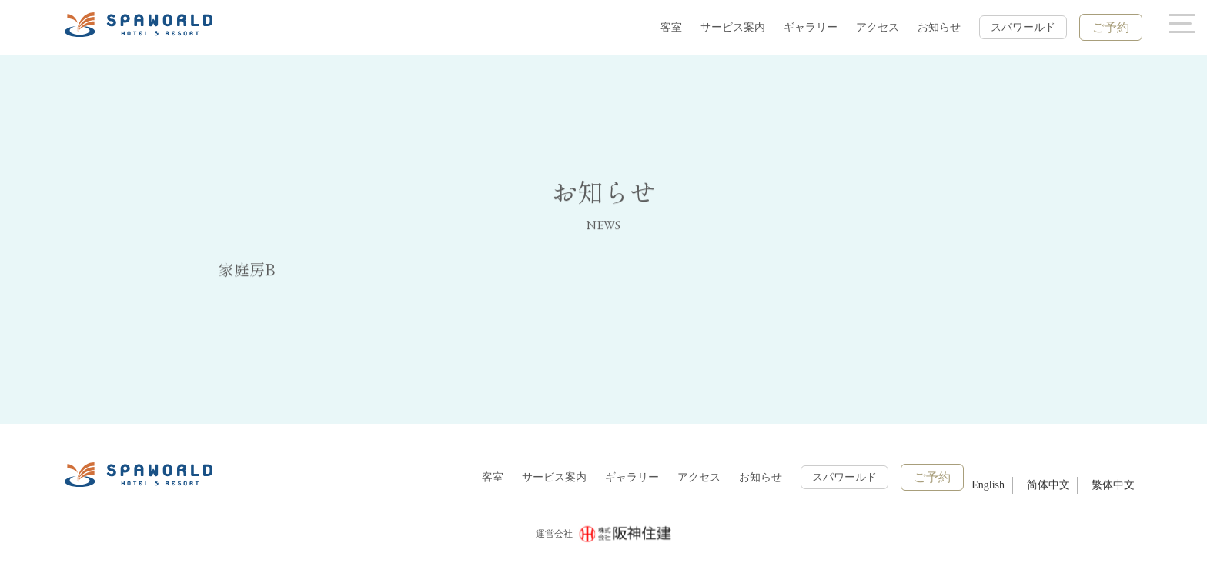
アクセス (877, 27)
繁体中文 (1113, 485)
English (988, 485)
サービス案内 (732, 27)
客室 (671, 27)
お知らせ (939, 27)
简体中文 (1048, 485)
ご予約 (1110, 27)
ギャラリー (811, 27)
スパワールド (1023, 27)
